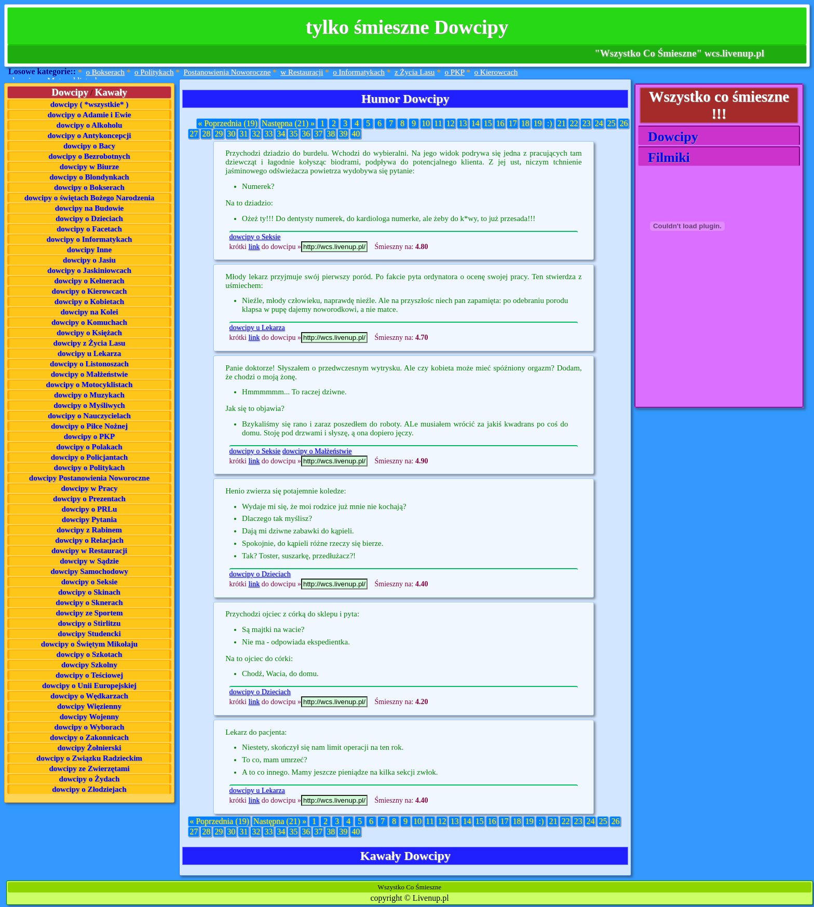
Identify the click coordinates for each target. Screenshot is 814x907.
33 (268, 133)
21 (561, 123)
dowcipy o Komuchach (89, 322)
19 (537, 123)
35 (293, 133)
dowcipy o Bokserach (89, 187)
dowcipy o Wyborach (89, 727)
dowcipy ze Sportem (89, 613)
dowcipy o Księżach (89, 332)
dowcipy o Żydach (89, 779)
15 (487, 123)
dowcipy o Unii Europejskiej (89, 685)
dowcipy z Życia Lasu (89, 343)
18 (525, 123)
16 (500, 123)
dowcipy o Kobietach (89, 301)
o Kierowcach (496, 72)
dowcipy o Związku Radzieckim (89, 758)
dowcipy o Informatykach (89, 239)
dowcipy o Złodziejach (89, 789)
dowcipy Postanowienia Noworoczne (89, 478)
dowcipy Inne (89, 249)
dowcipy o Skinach (89, 592)
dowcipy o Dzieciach (89, 218)
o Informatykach (359, 72)
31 (243, 133)
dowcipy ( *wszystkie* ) (89, 104)
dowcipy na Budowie (89, 208)
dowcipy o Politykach (89, 467)
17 (512, 123)
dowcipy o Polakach (89, 447)
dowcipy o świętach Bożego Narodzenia (89, 198)
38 (331, 133)
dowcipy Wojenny (89, 716)
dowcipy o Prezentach (89, 498)
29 (218, 133)
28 (206, 133)
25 (611, 123)
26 (623, 123)
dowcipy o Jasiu (89, 260)
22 (573, 123)
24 (598, 123)
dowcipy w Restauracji (89, 550)
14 (475, 123)
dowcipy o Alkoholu (90, 125)
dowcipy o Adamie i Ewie (89, 115)
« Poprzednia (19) (227, 123)
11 (438, 123)
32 (256, 133)
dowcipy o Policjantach (89, 457)
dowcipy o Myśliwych (89, 405)
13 (462, 123)
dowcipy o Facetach (89, 229)
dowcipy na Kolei (89, 312)
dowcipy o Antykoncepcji (89, 135)
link (254, 247)
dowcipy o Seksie (89, 582)
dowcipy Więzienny (89, 706)
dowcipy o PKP (89, 436)
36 (306, 133)
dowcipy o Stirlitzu (89, 623)
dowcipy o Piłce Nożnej (89, 426)
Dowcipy (669, 136)
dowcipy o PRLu (89, 509)
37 (318, 133)
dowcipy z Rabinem (89, 530)
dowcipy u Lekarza (89, 353)
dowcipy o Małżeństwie (89, 374)
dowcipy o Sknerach (89, 602)
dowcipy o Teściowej (89, 675)
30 (231, 133)
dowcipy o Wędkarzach (89, 696)
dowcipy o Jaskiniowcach (89, 270)
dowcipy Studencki (89, 633)
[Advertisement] (690, 342)
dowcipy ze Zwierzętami (89, 768)
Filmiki (665, 157)
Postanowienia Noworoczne (226, 72)
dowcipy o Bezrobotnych (89, 156)
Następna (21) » (288, 123)
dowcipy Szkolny (89, 665)
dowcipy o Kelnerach (89, 281)
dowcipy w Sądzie (89, 561)
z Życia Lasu (415, 72)
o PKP (454, 72)
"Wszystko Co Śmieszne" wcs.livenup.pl (679, 53)
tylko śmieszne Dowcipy (407, 27)
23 (586, 123)
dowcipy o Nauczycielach (89, 415)
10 (426, 123)
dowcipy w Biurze (89, 166)
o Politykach (153, 72)
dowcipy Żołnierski (89, 748)
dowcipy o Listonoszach (89, 364)
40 (355, 133)
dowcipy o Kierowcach (89, 291)
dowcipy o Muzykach (89, 395)
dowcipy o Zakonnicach (89, 737)
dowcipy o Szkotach (90, 654)
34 (281, 133)
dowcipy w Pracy (89, 488)
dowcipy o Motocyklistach (89, 384)
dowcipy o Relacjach (89, 540)
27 (193, 133)
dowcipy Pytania (89, 519)
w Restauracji (301, 72)
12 (450, 123)
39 (343, 133)
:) (549, 123)
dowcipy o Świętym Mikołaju (89, 644)
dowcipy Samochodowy (89, 571)
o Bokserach (105, 72)
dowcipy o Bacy (89, 146)
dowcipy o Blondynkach (89, 177)
